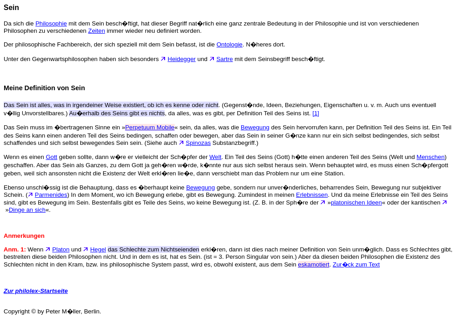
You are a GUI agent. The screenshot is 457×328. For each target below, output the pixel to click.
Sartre (224, 59)
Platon (61, 249)
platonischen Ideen (356, 202)
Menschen (430, 157)
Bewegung (255, 127)
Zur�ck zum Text (356, 264)
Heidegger (182, 59)
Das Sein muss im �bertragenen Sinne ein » (64, 127)
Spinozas (198, 142)
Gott (51, 157)
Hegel (98, 249)
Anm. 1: (15, 249)
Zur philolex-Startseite (36, 290)
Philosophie (51, 23)
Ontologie (230, 44)
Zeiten (96, 30)
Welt (215, 157)
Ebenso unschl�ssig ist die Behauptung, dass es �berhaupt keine (95, 187)
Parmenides (51, 194)
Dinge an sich (27, 209)
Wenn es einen (25, 157)
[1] (315, 113)
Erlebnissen (312, 194)
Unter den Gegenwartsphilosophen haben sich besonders (86, 59)
